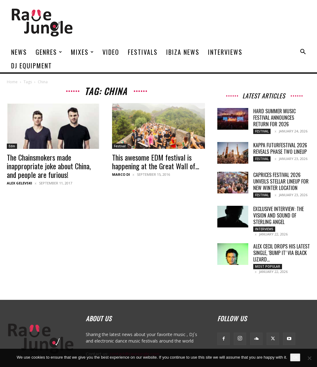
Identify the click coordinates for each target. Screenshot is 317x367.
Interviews (225, 52)
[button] (302, 52)
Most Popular (267, 266)
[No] (309, 358)
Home (12, 81)
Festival (120, 146)
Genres (49, 52)
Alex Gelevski (19, 183)
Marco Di (121, 174)
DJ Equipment (31, 65)
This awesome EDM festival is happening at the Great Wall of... (155, 161)
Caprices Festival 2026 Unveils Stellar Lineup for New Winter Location (281, 181)
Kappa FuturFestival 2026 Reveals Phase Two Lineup (280, 148)
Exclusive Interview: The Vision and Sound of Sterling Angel (278, 215)
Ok (295, 357)
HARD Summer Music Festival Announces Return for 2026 (274, 117)
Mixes (82, 52)
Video (110, 52)
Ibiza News (182, 52)
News (19, 52)
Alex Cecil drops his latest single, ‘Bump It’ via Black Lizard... (281, 253)
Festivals (143, 52)
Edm (12, 146)
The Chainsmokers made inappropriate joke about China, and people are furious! (49, 166)
